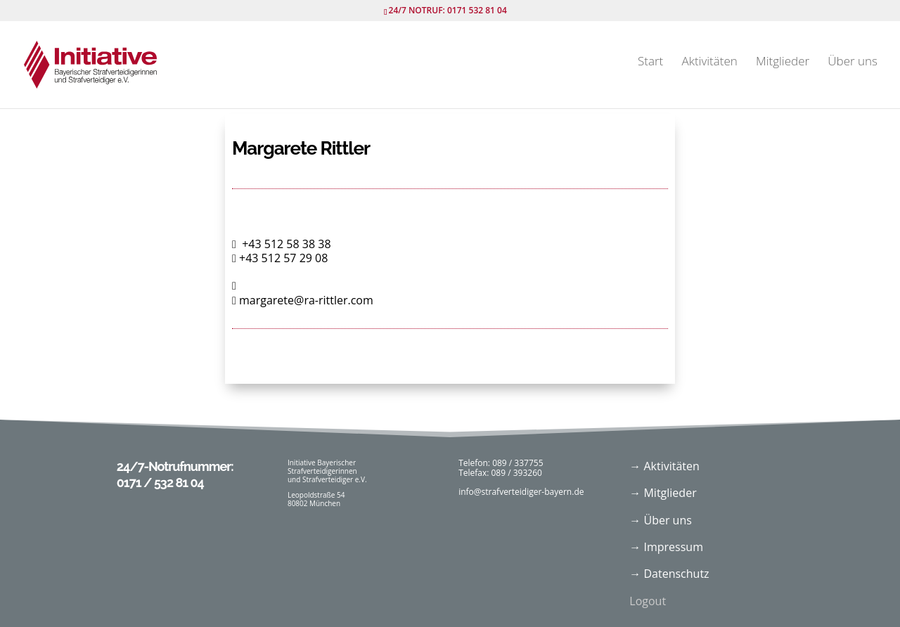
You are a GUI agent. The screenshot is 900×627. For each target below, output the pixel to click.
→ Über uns (660, 520)
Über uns (853, 62)
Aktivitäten (709, 62)
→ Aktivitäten (664, 466)
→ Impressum (666, 547)
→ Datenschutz (669, 573)
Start (650, 62)
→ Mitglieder (662, 492)
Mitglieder (782, 62)
